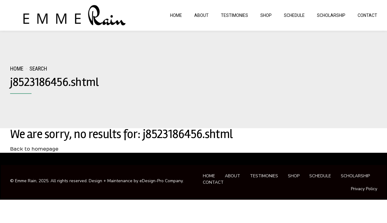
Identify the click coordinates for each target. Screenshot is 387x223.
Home (16, 68)
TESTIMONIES (234, 15)
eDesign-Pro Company (161, 181)
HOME (176, 15)
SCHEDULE (294, 15)
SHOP (266, 15)
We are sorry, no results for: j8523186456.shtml (121, 134)
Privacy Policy (364, 189)
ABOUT (201, 15)
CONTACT (367, 15)
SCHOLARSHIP (331, 15)
